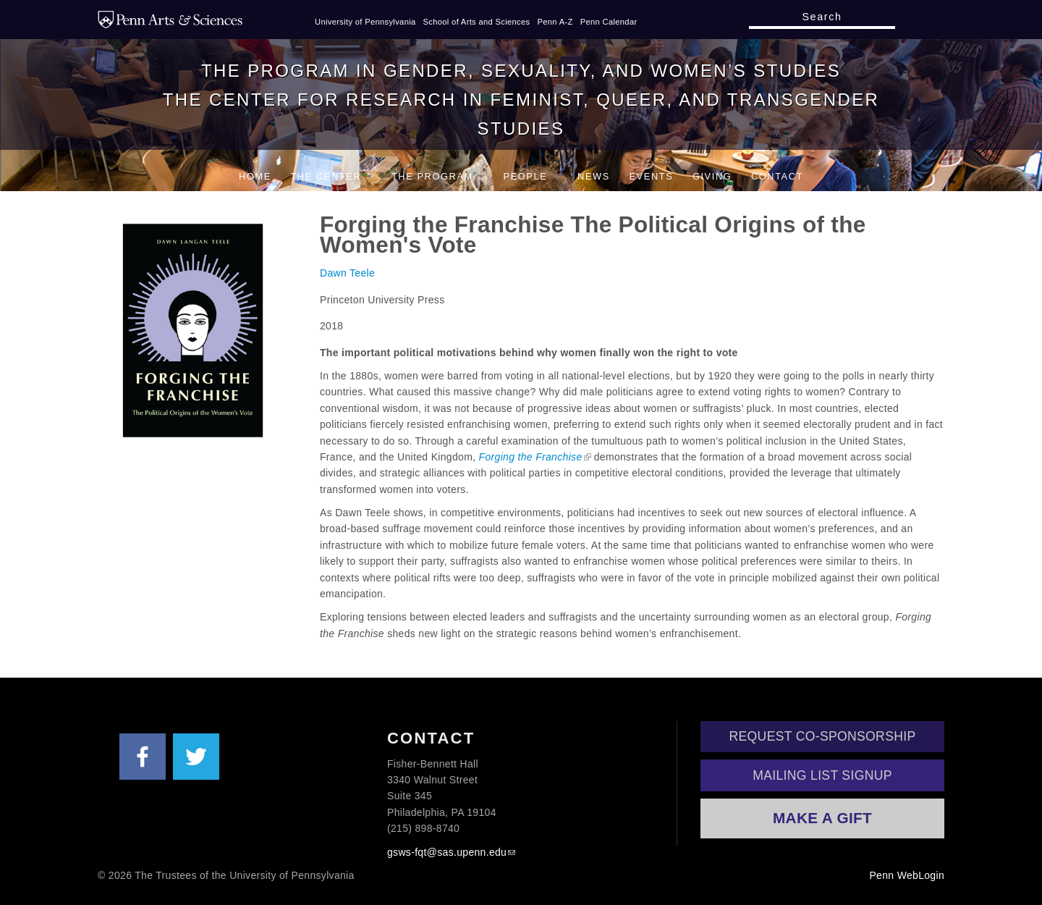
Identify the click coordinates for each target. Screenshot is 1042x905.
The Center (331, 176)
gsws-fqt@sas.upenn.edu (447, 852)
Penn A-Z (554, 21)
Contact (777, 176)
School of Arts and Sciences (476, 21)
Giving (712, 176)
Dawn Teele (347, 273)
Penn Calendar (609, 21)
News (593, 176)
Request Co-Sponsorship (822, 736)
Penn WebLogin (906, 875)
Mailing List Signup (822, 775)
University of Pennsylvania (365, 21)
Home (255, 176)
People (531, 176)
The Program (437, 176)
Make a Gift (822, 817)
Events (651, 176)
